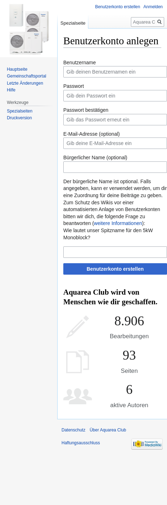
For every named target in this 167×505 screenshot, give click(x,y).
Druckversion (19, 117)
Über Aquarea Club (108, 430)
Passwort (73, 86)
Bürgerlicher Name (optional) (95, 157)
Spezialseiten (19, 111)
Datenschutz (73, 430)
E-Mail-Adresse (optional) (91, 134)
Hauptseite (17, 69)
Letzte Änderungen (25, 83)
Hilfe (11, 90)
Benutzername (79, 62)
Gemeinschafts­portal (26, 76)
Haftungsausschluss (81, 442)
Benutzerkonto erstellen (115, 269)
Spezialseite (72, 23)
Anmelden (153, 6)
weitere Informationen (118, 223)
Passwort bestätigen (85, 110)
